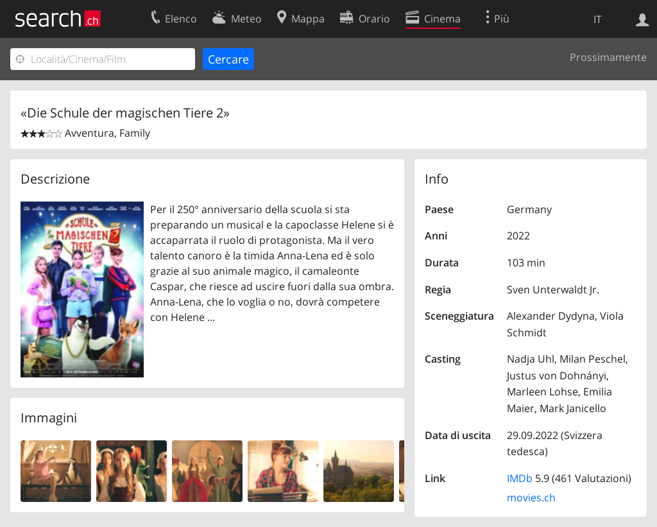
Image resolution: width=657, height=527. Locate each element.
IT (597, 19)
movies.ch (531, 497)
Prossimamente (608, 57)
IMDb (520, 478)
